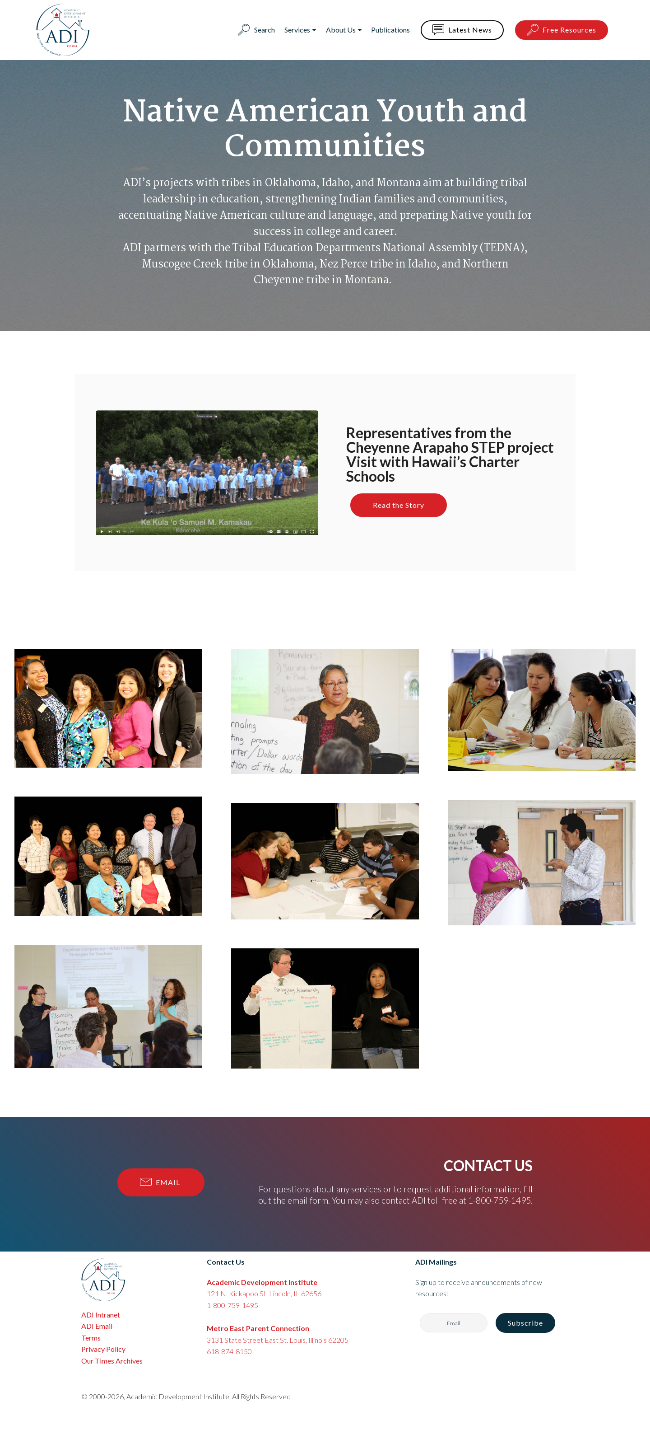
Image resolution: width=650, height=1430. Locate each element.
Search (256, 29)
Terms (91, 1337)
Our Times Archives (112, 1360)
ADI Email (96, 1326)
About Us (341, 29)
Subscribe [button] (525, 1322)
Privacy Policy (103, 1349)
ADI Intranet (100, 1314)
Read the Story (398, 505)
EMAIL (161, 1182)
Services (297, 29)
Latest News (462, 30)
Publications (390, 29)
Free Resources (561, 30)
